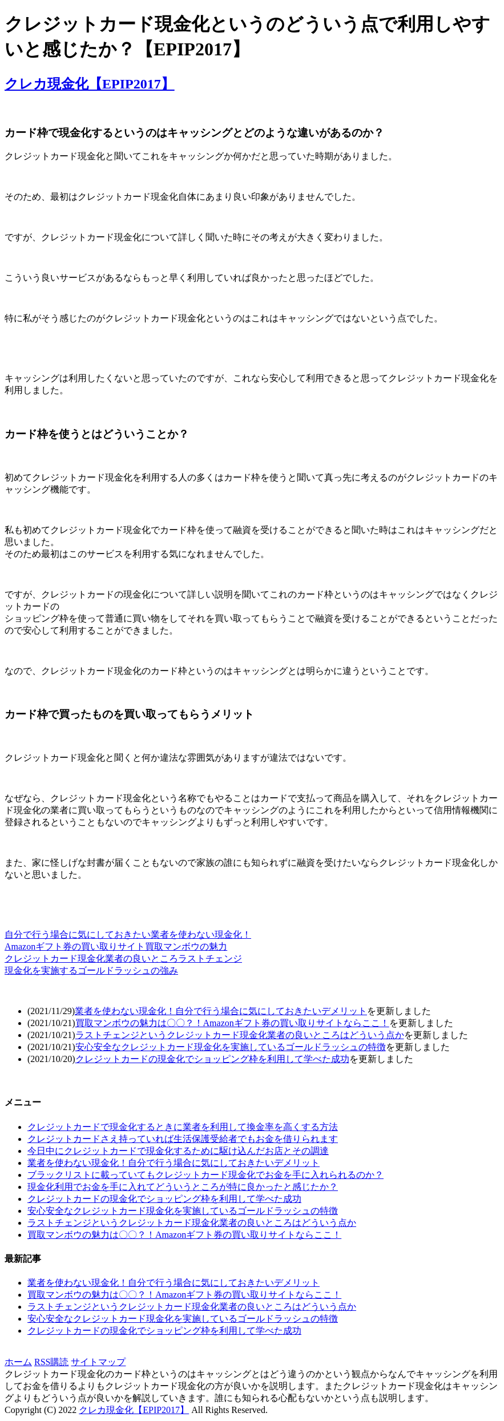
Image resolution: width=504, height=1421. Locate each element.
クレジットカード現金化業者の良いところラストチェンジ (123, 958)
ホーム (18, 1362)
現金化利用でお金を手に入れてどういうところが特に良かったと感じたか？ (182, 1187)
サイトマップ (98, 1362)
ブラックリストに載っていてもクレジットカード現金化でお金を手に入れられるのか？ (205, 1175)
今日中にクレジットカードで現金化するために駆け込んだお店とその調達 (178, 1151)
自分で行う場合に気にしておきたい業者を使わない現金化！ (128, 934)
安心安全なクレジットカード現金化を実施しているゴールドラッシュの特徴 (230, 1047)
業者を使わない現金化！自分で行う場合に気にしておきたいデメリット (221, 1011)
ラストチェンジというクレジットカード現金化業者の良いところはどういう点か (239, 1035)
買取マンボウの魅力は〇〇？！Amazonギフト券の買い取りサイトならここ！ (232, 1023)
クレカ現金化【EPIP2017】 (90, 83)
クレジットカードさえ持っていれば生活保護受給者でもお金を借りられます (182, 1139)
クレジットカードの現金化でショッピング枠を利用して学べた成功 (212, 1059)
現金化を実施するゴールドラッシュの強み (91, 970)
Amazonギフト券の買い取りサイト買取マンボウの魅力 (116, 946)
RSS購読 (51, 1362)
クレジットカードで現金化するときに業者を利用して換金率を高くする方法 (182, 1127)
